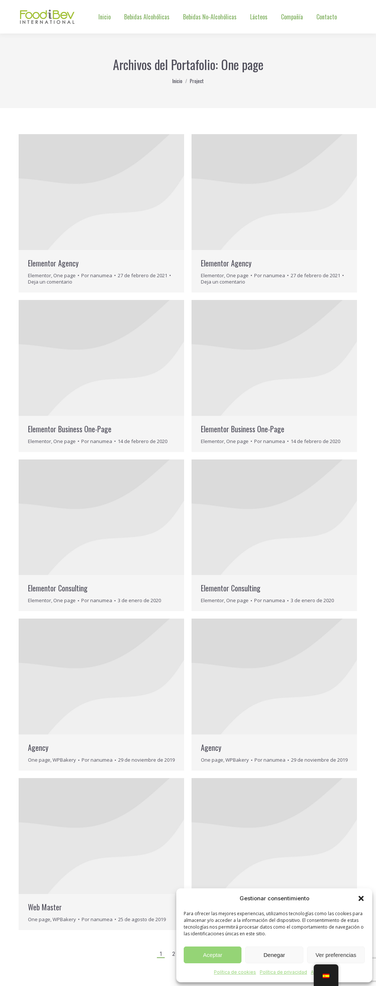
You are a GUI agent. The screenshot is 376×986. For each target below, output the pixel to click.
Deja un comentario (50, 282)
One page (64, 275)
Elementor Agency (53, 263)
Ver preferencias (336, 955)
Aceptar (212, 955)
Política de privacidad (283, 972)
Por (96, 275)
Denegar (274, 955)
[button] (361, 898)
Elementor (39, 275)
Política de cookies (235, 972)
